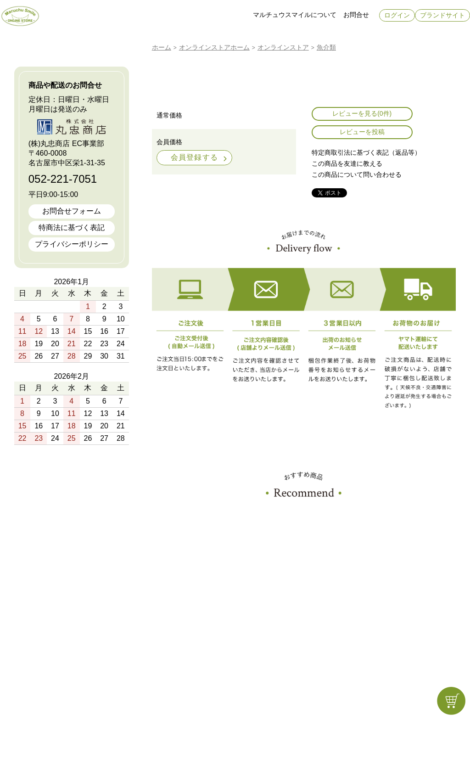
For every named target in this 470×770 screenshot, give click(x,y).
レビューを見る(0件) (362, 113)
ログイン (397, 15)
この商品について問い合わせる (357, 174)
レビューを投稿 (362, 131)
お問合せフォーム (71, 211)
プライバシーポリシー (71, 244)
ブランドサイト (442, 15)
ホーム (161, 47)
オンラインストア (204, 47)
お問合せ (356, 14)
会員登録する (194, 157)
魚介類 (326, 47)
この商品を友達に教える (347, 163)
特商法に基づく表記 (72, 227)
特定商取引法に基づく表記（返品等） (366, 152)
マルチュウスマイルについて (294, 14)
